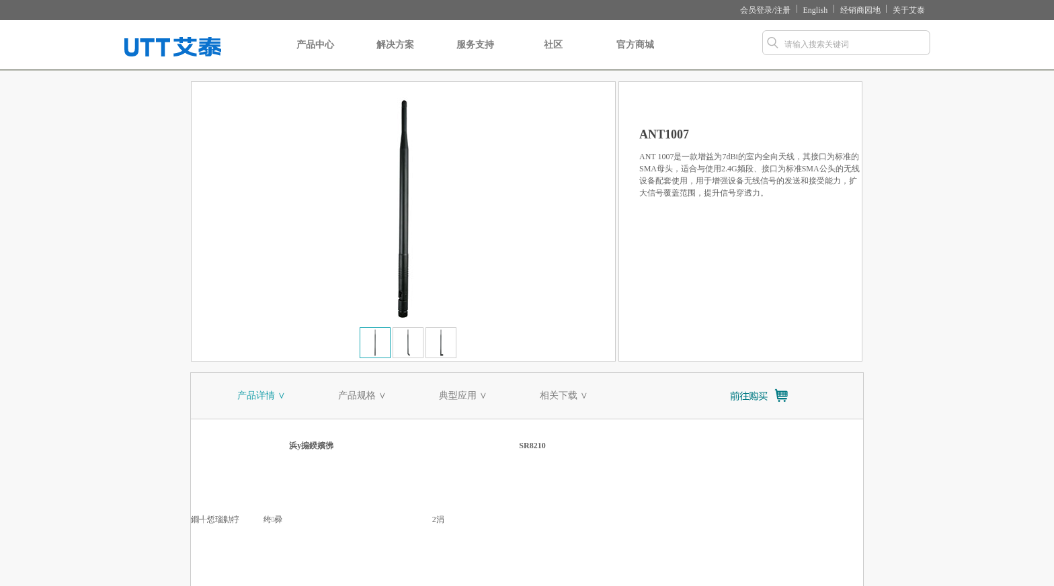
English (815, 10)
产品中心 (315, 55)
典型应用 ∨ (463, 395)
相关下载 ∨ (564, 395)
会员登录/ (757, 10)
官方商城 (635, 55)
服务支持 (475, 55)
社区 (552, 55)
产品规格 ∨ (362, 395)
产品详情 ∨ (261, 395)
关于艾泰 (909, 10)
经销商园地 (860, 10)
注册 (782, 10)
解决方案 (395, 55)
